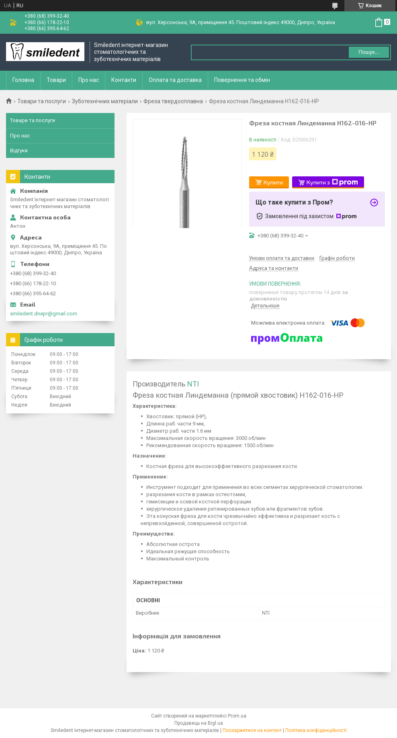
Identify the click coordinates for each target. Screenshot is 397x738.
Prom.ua (237, 716)
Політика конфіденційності (316, 730)
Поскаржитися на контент (252, 730)
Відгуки (19, 150)
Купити (273, 182)
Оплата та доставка (175, 80)
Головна (23, 80)
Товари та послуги (41, 101)
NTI (193, 384)
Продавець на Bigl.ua (198, 723)
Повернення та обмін (242, 80)
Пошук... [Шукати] (368, 52)
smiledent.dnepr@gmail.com (43, 314)
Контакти (123, 80)
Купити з (332, 182)
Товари (56, 80)
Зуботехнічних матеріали (105, 101)
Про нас (88, 80)
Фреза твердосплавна (173, 101)
